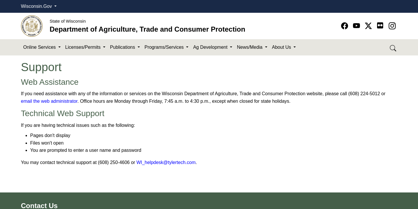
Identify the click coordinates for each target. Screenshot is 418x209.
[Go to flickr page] (380, 25)
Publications (123, 47)
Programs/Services (165, 47)
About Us (282, 47)
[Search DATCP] (393, 47)
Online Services (40, 47)
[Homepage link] (32, 25)
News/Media (250, 47)
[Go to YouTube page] (357, 26)
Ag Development (211, 47)
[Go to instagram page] (392, 26)
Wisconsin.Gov (37, 6)
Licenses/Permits (83, 47)
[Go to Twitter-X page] (369, 26)
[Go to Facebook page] (345, 26)
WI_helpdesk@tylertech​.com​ (166, 162)
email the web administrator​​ (49, 101)
